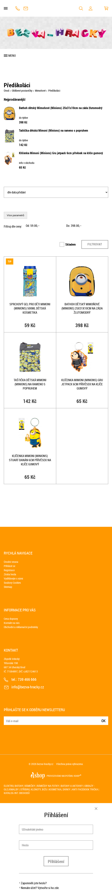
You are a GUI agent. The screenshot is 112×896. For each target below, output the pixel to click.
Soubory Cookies (12, 582)
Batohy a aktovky (72, 786)
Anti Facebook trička (85, 789)
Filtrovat (95, 244)
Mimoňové (40, 90)
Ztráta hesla (10, 574)
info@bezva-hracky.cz (26, 8)
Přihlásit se (9, 566)
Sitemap (8, 587)
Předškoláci (54, 90)
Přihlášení (56, 861)
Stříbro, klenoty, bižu (33, 789)
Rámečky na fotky (48, 786)
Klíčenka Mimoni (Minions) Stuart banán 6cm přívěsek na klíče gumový (30, 460)
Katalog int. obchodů (17, 793)
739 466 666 (17, 8)
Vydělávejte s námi (13, 578)
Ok (103, 720)
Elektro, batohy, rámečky (19, 786)
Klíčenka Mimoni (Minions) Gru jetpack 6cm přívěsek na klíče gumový (61, 153)
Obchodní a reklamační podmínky (21, 627)
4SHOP (77, 775)
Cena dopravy (11, 618)
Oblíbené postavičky (22, 90)
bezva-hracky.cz (45, 764)
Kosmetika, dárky (59, 789)
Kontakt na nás (12, 623)
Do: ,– (73, 226)
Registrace (9, 570)
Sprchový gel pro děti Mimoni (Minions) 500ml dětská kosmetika (29, 308)
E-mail (7, 718)
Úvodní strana (11, 562)
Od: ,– (32, 226)
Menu (12, 55)
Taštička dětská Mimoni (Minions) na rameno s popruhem (53, 130)
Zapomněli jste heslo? (34, 883)
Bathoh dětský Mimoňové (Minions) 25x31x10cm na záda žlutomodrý (60, 108)
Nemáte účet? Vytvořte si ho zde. (40, 888)
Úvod (6, 90)
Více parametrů (15, 215)
